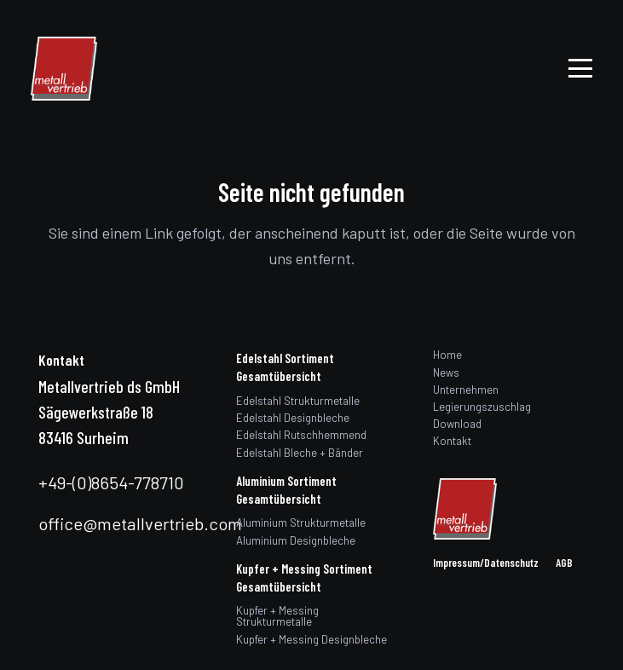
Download (457, 423)
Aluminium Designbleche (295, 540)
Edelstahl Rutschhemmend (301, 435)
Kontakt (452, 441)
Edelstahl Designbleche (292, 418)
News (446, 372)
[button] (581, 68)
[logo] (64, 69)
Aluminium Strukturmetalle (301, 522)
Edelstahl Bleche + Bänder (299, 452)
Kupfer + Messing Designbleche (311, 639)
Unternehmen (466, 389)
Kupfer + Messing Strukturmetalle (277, 616)
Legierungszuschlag (482, 406)
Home (447, 354)
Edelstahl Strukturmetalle (298, 400)
